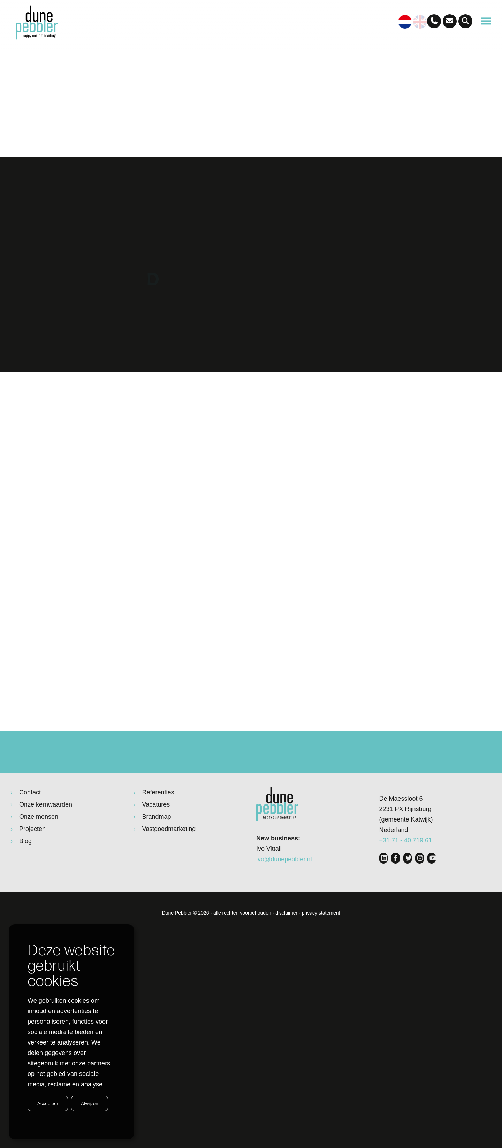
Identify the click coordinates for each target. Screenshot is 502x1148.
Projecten (32, 855)
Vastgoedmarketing (169, 855)
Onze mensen (38, 843)
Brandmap (156, 843)
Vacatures (156, 830)
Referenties (158, 818)
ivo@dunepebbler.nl (284, 885)
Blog (25, 867)
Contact (30, 818)
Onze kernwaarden (45, 830)
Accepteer (47, 1103)
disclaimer (286, 939)
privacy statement (321, 939)
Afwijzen (89, 1103)
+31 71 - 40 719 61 (405, 866)
